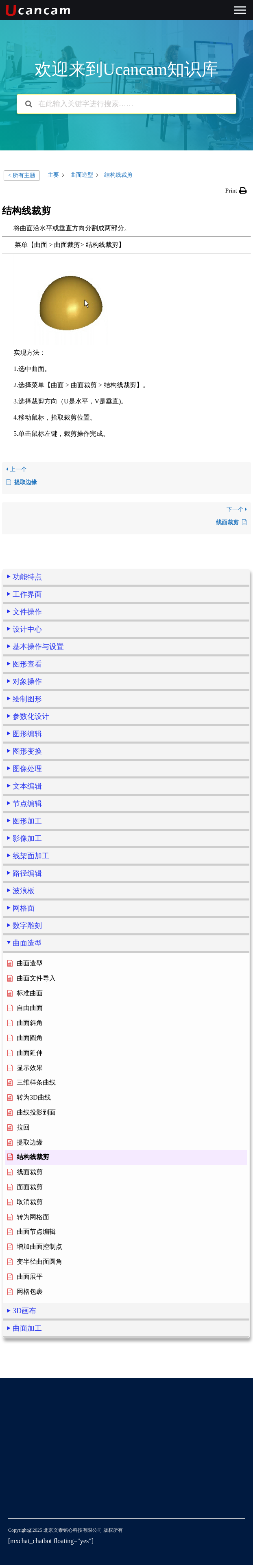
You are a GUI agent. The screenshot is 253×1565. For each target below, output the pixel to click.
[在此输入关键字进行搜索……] (126, 104)
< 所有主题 (21, 175)
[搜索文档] (28, 104)
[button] (236, 191)
